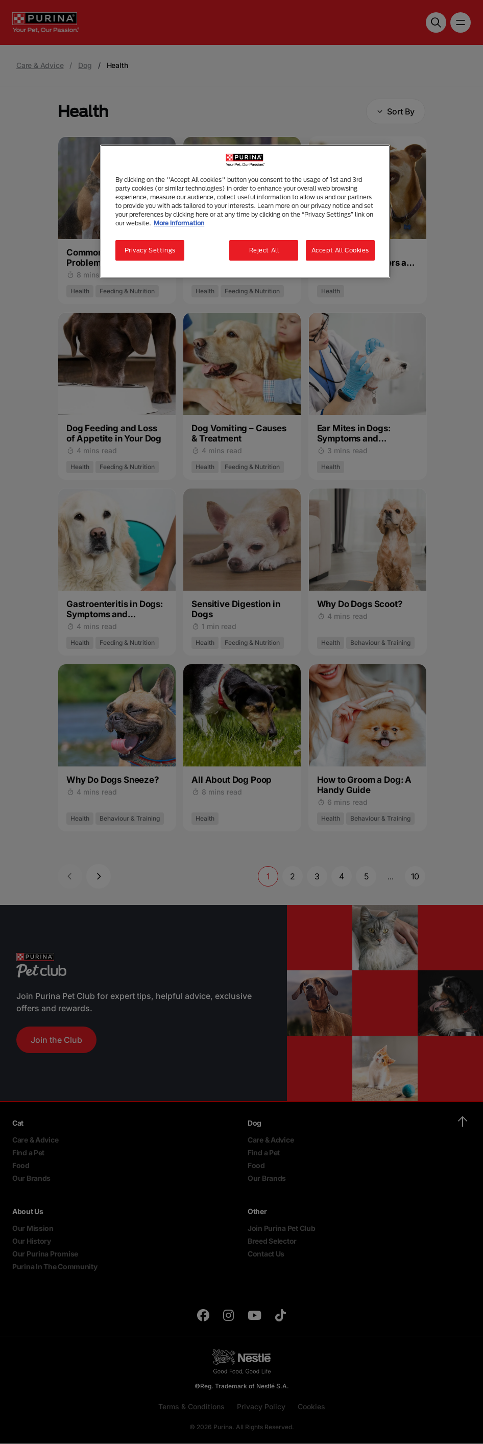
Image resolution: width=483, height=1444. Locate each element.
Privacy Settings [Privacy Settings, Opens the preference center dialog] (150, 250)
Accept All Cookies (340, 250)
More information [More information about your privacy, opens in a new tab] (179, 223)
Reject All (264, 250)
